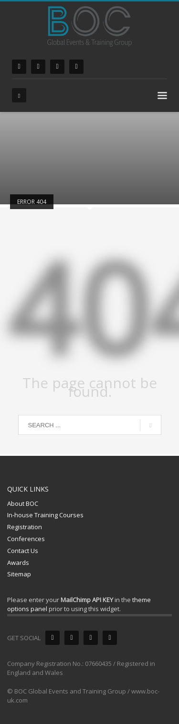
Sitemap (19, 574)
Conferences (26, 538)
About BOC (22, 503)
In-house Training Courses (45, 515)
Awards (18, 562)
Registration (24, 527)
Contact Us (22, 550)
